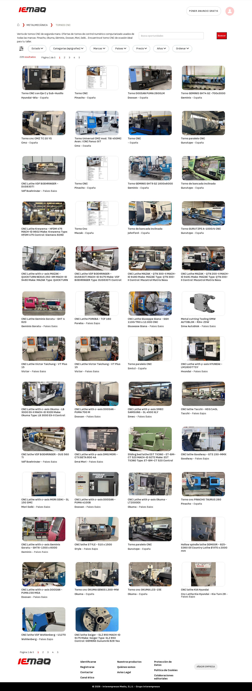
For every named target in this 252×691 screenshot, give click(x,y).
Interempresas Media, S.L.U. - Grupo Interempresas (131, 686)
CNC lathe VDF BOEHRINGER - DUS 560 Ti (45, 456)
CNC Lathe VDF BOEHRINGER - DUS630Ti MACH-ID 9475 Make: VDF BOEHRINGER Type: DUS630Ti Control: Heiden (98, 278)
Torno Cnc (81, 229)
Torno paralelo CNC (193, 138)
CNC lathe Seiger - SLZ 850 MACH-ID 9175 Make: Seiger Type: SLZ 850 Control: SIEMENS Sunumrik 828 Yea (97, 638)
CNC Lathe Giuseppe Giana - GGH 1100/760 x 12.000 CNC (148, 320)
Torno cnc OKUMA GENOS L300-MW (97, 589)
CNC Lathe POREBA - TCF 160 (93, 319)
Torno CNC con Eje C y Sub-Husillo (42, 93)
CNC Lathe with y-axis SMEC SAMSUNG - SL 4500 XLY (145, 411)
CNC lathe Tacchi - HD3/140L (199, 409)
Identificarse (88, 662)
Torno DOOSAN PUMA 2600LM (146, 93)
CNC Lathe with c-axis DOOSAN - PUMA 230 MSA (41, 591)
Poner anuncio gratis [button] (203, 10)
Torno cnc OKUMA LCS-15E (144, 589)
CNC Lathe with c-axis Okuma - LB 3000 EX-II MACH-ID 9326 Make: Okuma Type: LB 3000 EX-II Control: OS (43, 414)
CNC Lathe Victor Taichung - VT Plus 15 (44, 365)
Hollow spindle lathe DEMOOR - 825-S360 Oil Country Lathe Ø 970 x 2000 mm (204, 547)
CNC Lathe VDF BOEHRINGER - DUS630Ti (39, 185)
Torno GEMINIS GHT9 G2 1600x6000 (150, 183)
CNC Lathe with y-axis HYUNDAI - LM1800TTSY (201, 365)
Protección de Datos (163, 663)
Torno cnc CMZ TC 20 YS (36, 138)
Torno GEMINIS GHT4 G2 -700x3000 (203, 93)
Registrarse (87, 667)
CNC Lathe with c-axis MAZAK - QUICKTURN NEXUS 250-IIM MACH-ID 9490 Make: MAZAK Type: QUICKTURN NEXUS (44, 278)
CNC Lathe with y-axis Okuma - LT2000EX (147, 501)
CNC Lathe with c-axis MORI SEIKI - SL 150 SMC (45, 501)
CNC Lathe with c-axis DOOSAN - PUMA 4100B (95, 501)
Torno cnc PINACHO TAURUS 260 (201, 499)
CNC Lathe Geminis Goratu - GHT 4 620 (43, 320)
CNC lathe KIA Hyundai (195, 589)
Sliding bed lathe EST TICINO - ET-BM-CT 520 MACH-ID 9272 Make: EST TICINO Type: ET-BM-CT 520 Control (152, 457)
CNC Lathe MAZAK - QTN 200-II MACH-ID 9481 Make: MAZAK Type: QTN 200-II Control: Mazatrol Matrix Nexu (205, 277)
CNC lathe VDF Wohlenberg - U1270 (43, 635)
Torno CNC (81, 93)
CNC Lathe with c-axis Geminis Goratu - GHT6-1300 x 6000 (40, 546)
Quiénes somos (126, 667)
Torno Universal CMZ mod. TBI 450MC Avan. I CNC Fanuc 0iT (98, 140)
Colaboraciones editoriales (163, 677)
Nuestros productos (129, 662)
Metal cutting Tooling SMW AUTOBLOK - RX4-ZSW (198, 320)
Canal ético (87, 677)
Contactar (86, 672)
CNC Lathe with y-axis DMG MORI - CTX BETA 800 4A (96, 456)
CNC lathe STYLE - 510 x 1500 (93, 544)
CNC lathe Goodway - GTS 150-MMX (203, 454)
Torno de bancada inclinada (198, 183)
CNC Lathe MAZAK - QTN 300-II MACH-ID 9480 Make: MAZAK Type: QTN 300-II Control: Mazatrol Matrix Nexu (152, 277)
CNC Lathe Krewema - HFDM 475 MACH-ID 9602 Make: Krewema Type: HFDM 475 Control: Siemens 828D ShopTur (44, 233)
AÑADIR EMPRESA (206, 666)
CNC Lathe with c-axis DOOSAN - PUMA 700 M (95, 411)
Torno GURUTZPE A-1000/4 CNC (201, 229)
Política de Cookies (165, 670)
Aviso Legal (124, 672)
